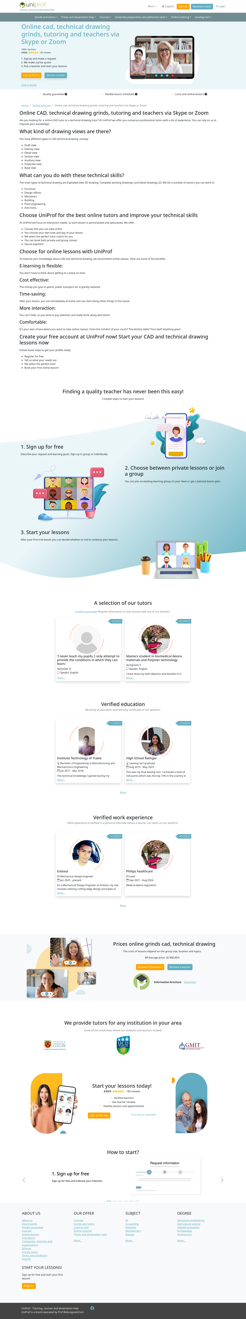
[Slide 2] (114, 1201)
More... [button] (61, 678)
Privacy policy (30, 1252)
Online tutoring (83, 1231)
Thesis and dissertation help (90, 1234)
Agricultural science (188, 1224)
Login (220, 6)
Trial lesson (28, 1238)
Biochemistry (133, 1231)
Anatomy (131, 1227)
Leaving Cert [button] (202, 17)
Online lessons (30, 1234)
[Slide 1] (109, 1201)
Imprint (26, 1259)
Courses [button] (104, 17)
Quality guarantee (85, 611)
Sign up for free (31, 75)
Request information (150, 967)
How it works (29, 85)
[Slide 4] (125, 1201)
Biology (130, 1234)
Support (168, 6)
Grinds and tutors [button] (45, 17)
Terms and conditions (34, 1255)
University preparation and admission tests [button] (140, 17)
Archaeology (184, 1231)
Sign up (183, 6)
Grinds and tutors (84, 1224)
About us (27, 1220)
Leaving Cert (81, 1227)
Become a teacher (55, 75)
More (151, 6)
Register (29, 1286)
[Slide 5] (131, 1201)
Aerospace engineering (191, 1220)
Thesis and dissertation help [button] (77, 17)
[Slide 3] (120, 1201)
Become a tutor (202, 6)
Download (190, 982)
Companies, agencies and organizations (37, 1243)
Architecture (184, 1234)
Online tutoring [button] (180, 17)
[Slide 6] (137, 1201)
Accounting (132, 1224)
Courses (27, 1231)
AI (127, 1220)
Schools (26, 1248)
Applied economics (188, 1227)
